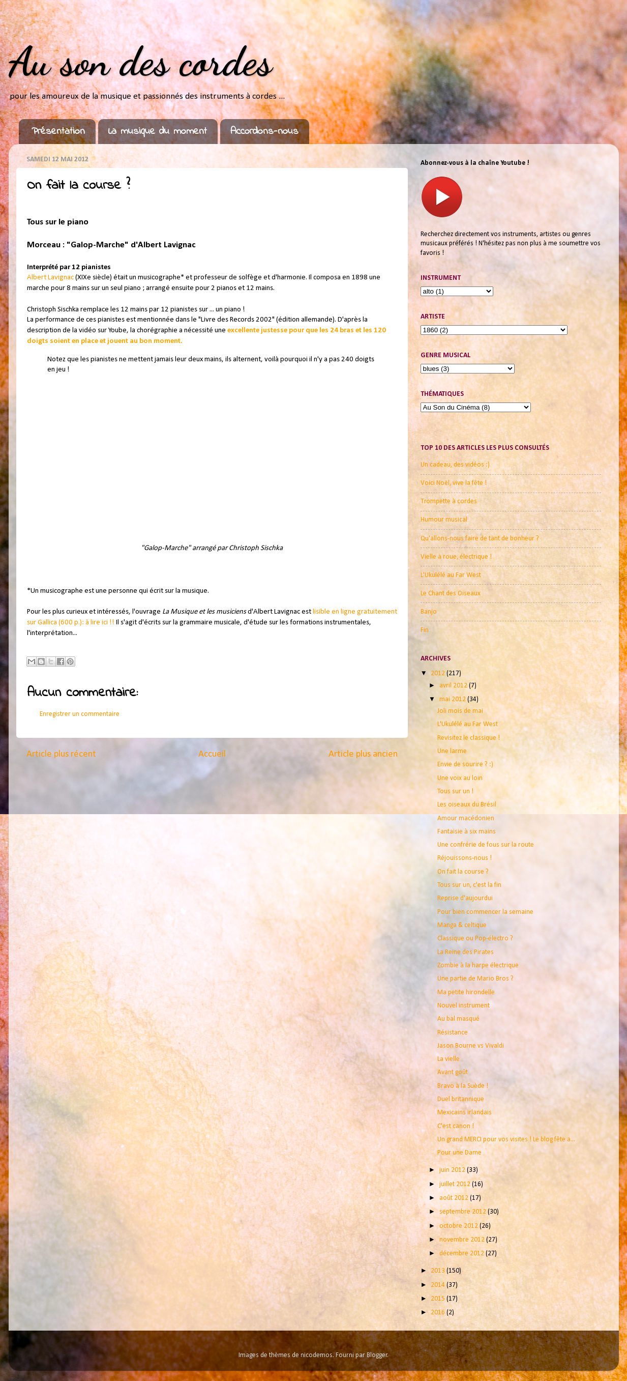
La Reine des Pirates (465, 952)
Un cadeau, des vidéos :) (455, 465)
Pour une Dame (459, 1152)
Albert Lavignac (50, 277)
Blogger (377, 1355)
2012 (438, 673)
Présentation (58, 131)
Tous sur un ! (455, 791)
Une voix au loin (460, 778)
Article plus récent (61, 754)
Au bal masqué (458, 1019)
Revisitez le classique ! (468, 738)
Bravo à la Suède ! (462, 1086)
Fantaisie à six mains (466, 831)
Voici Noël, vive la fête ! (454, 483)
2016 (438, 1312)
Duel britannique (460, 1099)
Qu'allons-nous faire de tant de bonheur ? (480, 538)
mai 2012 (453, 699)
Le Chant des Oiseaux (451, 593)
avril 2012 (454, 685)
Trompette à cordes (449, 501)
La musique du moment (157, 131)
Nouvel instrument (463, 1005)
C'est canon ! (455, 1126)
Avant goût (452, 1072)
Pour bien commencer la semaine (485, 912)
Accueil (212, 754)
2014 (438, 1285)
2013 (438, 1271)
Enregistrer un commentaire (80, 714)
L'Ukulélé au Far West (451, 575)
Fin (425, 630)
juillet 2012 (455, 1184)
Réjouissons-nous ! (464, 858)
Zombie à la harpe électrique (478, 965)
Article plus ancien (363, 754)
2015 (438, 1299)
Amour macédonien (465, 818)
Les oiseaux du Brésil (466, 804)
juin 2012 (453, 1170)
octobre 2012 (459, 1226)
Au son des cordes (140, 61)
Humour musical (444, 519)
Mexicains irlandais (464, 1112)
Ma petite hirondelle (466, 992)
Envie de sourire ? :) (465, 764)
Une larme (452, 751)
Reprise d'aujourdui (465, 898)
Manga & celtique (462, 925)
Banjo (429, 612)
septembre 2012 (463, 1212)
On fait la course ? (463, 872)
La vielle (448, 1059)
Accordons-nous (264, 131)
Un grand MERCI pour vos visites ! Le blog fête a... (506, 1139)
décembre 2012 (462, 1253)
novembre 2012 (462, 1239)
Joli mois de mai (460, 711)
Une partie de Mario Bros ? (475, 978)
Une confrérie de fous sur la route (485, 845)
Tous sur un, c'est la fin (469, 885)
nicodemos (317, 1355)
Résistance (452, 1032)
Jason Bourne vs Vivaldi (470, 1046)
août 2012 (454, 1198)
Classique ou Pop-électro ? (475, 938)
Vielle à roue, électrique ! (456, 557)
